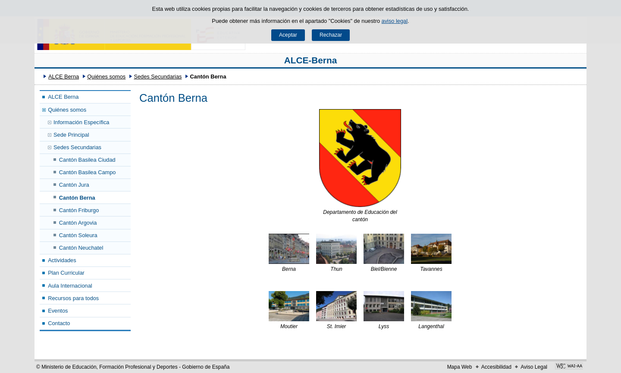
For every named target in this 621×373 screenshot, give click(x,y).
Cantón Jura (74, 185)
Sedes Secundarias (158, 76)
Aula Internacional (70, 285)
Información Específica (81, 122)
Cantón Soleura (78, 235)
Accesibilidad (496, 367)
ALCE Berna (63, 76)
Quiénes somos (106, 76)
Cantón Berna (77, 197)
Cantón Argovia (78, 222)
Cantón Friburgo (79, 210)
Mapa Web (459, 367)
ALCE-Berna (310, 60)
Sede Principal (71, 135)
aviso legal (395, 21)
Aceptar (288, 35)
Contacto (59, 323)
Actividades (62, 260)
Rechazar (331, 35)
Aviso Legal (534, 367)
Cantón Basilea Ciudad (87, 160)
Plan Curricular (66, 273)
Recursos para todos (73, 298)
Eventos (58, 310)
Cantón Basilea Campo (87, 172)
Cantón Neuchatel (81, 247)
